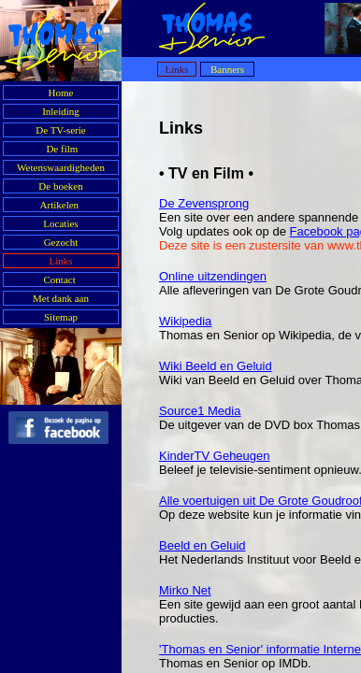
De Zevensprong (204, 203)
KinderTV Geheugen (214, 456)
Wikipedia (185, 321)
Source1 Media (199, 411)
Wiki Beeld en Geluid (215, 366)
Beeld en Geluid (202, 545)
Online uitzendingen (213, 276)
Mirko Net (185, 590)
